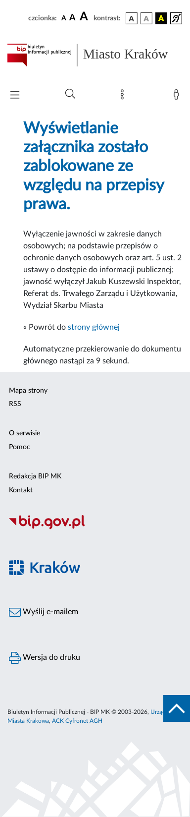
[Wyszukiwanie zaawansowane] (70, 94)
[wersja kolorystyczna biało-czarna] (146, 18)
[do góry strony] (176, 708)
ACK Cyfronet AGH (77, 721)
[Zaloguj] (178, 96)
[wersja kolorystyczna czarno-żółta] (161, 18)
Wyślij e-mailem (43, 612)
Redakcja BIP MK (35, 476)
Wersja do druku (44, 658)
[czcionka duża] (85, 17)
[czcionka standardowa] (63, 18)
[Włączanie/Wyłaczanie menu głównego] (14, 96)
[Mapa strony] (124, 96)
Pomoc (19, 447)
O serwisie (24, 433)
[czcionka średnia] (72, 18)
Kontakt (21, 490)
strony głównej (94, 327)
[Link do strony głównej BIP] (95, 55)
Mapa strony (28, 390)
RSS (15, 404)
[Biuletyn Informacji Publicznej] (95, 528)
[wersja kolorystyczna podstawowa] (131, 18)
